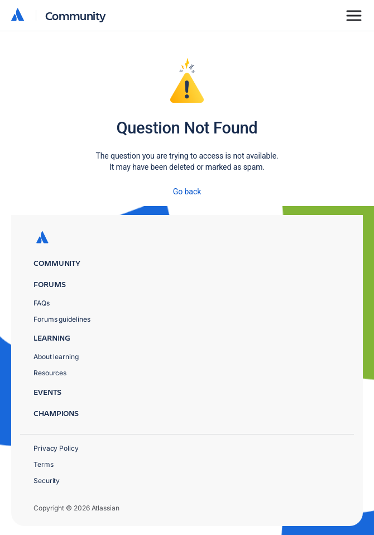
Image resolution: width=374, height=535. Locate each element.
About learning (56, 356)
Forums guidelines (61, 319)
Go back (187, 191)
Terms (43, 464)
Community (75, 15)
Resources (49, 373)
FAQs (41, 303)
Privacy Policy (56, 448)
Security (46, 480)
